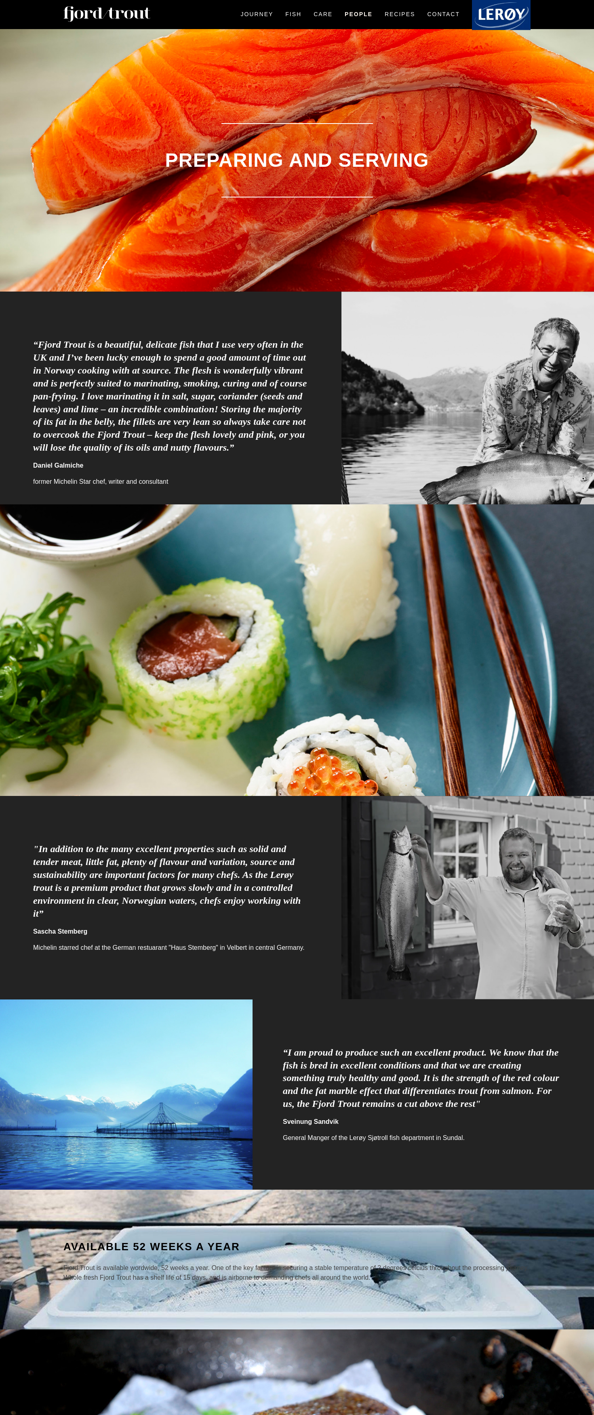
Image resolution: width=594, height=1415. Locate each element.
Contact (443, 14)
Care (323, 14)
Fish (293, 14)
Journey (256, 14)
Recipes (400, 14)
